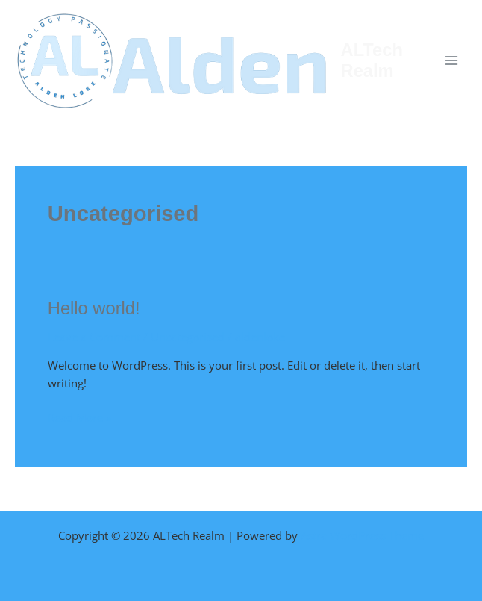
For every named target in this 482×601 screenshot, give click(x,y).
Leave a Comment (94, 336)
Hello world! (94, 308)
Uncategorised (188, 336)
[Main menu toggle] (451, 60)
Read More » (79, 416)
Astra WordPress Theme (362, 535)
